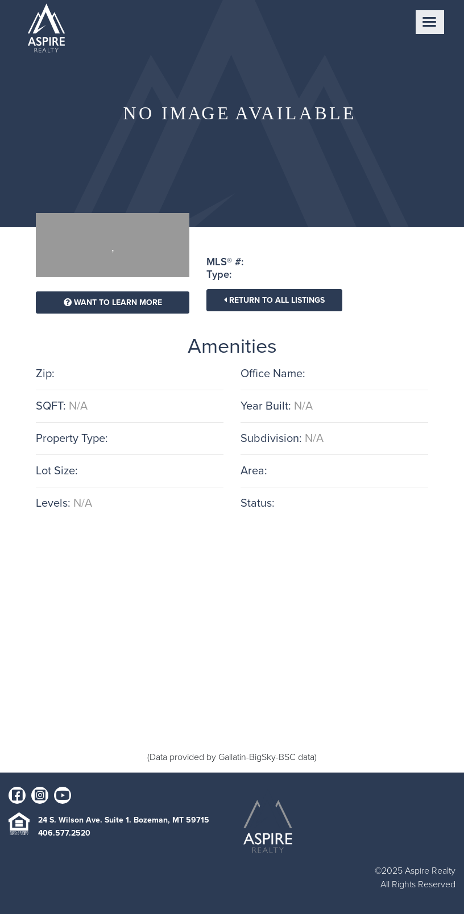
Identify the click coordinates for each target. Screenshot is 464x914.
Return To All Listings (274, 300)
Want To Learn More (113, 302)
